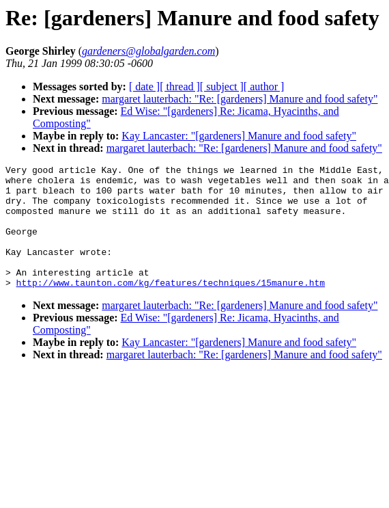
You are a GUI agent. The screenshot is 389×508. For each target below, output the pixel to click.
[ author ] (264, 86)
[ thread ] (180, 86)
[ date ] (144, 86)
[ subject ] (222, 86)
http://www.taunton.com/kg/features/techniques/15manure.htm (170, 307)
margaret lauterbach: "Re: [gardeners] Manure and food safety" (239, 99)
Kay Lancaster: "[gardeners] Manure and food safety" (238, 136)
